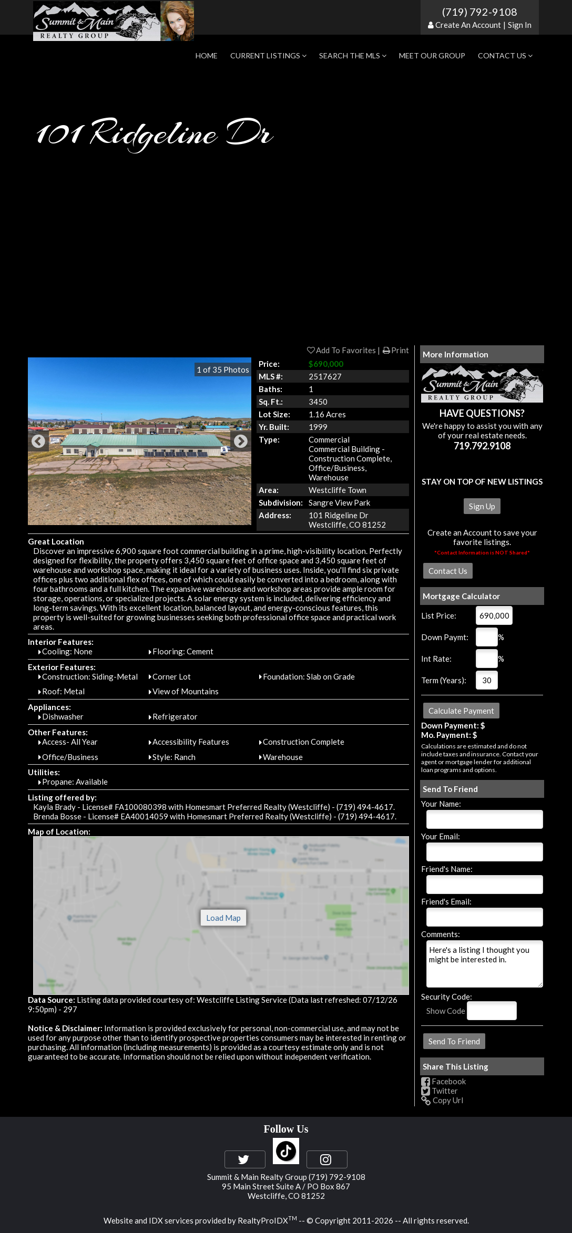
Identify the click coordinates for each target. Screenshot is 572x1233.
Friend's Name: (447, 869)
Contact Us (505, 55)
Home (207, 55)
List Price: (438, 615)
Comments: (440, 934)
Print (395, 350)
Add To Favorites (341, 350)
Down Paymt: (444, 637)
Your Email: (440, 836)
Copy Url (442, 1100)
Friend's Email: (446, 901)
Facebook (443, 1081)
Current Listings (268, 55)
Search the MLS (352, 55)
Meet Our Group (432, 55)
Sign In (520, 24)
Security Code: (446, 996)
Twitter (439, 1090)
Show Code (445, 1010)
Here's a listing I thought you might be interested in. (484, 964)
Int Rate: (436, 658)
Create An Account (468, 24)
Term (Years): (443, 680)
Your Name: (441, 803)
